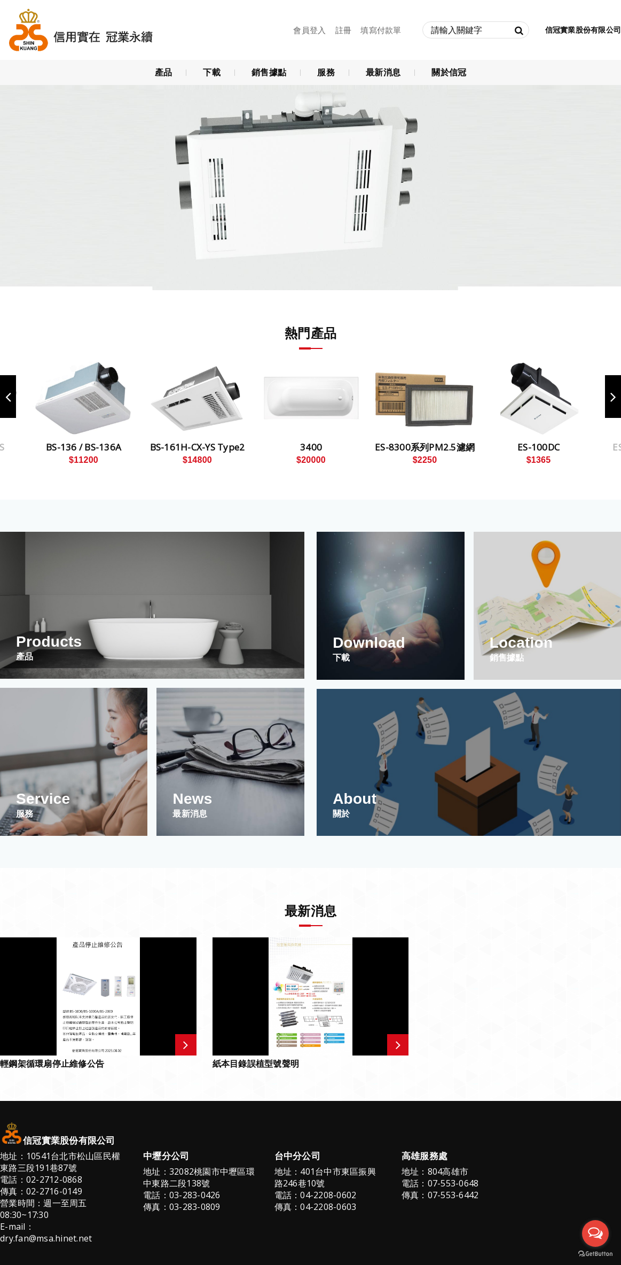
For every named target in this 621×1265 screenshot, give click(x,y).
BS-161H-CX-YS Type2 (197, 447)
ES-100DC (538, 447)
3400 (311, 447)
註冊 (343, 30)
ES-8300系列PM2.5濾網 (425, 447)
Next (613, 396)
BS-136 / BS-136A (83, 447)
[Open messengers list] (595, 1233)
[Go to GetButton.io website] (595, 1254)
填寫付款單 (380, 30)
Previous (8, 396)
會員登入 (309, 30)
